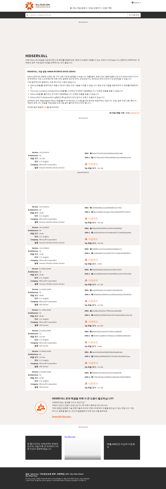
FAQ (109, 8)
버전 (127, 113)
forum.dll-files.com (61, 416)
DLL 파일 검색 (134, 15)
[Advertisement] (83, 38)
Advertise (34, 474)
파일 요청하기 (95, 8)
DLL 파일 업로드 (80, 8)
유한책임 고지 (63, 474)
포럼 (105, 8)
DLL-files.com (70, 436)
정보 (27, 474)
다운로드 (93, 164)
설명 (133, 113)
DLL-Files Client (76, 474)
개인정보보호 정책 (48, 474)
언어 (138, 113)
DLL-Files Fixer (32, 476)
